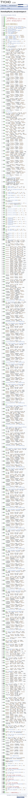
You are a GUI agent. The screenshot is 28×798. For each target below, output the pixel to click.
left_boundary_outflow (14, 509)
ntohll (15, 206)
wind (9, 763)
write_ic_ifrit (12, 214)
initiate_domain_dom (13, 41)
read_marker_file (12, 197)
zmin (7, 38)
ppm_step (10, 240)
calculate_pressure (13, 203)
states (9, 658)
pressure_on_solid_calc (14, 772)
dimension (8, 111)
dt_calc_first (11, 230)
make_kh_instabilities (14, 189)
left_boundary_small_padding (16, 468)
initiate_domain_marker (14, 43)
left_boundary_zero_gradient (16, 323)
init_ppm (10, 49)
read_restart (11, 193)
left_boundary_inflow (13, 550)
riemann (10, 671)
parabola (10, 649)
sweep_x (10, 233)
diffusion (10, 729)
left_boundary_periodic (14, 591)
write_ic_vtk (11, 211)
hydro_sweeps (11, 46)
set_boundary (11, 302)
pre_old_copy (11, 789)
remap (9, 697)
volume (9, 640)
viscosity (10, 737)
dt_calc (10, 229)
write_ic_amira (12, 212)
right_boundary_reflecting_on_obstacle (16, 427)
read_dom (10, 195)
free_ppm (10, 33)
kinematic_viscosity (15, 757)
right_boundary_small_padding (16, 489)
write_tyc (10, 217)
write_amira (11, 221)
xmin (7, 36)
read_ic (10, 192)
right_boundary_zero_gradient (16, 343)
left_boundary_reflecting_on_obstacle (16, 448)
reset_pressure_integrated (15, 784)
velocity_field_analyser (14, 769)
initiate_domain (12, 39)
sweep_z (10, 237)
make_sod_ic (11, 187)
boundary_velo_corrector (14, 776)
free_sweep (11, 32)
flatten (10, 644)
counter (10, 218)
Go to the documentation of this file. (8, 15)
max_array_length (20, 27)
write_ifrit (11, 223)
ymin (7, 37)
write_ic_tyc (11, 209)
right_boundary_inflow (14, 570)
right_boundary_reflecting (15, 384)
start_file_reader (13, 200)
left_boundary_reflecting (15, 364)
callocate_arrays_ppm (13, 30)
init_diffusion (12, 178)
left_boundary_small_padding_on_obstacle (16, 406)
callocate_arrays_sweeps (14, 28)
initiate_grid (11, 35)
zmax (14, 38)
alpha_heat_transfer (15, 731)
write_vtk (10, 219)
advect (9, 725)
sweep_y (10, 235)
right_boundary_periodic (14, 611)
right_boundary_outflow (14, 530)
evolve (9, 684)
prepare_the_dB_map (13, 787)
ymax (14, 37)
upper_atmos (11, 765)
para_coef (10, 631)
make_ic (10, 186)
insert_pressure (12, 780)
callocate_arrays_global (14, 26)
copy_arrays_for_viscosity (15, 734)
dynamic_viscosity (14, 760)
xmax (14, 36)
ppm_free (10, 113)
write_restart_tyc (13, 226)
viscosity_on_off (10, 300)
